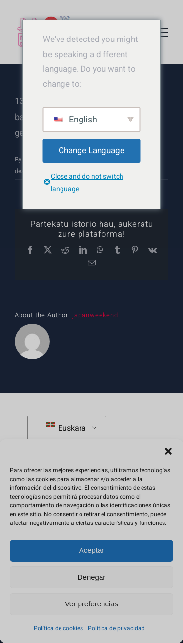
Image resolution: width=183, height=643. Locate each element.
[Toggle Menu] (161, 32)
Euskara (66, 428)
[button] (168, 451)
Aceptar (91, 550)
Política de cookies (58, 628)
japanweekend (95, 315)
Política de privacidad (116, 628)
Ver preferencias (91, 604)
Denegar (92, 577)
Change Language (91, 150)
